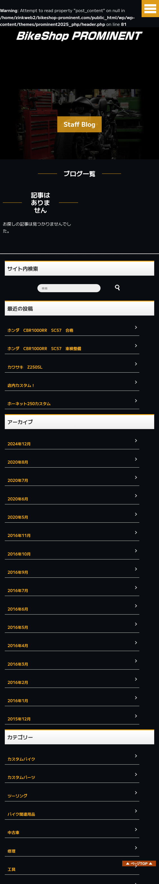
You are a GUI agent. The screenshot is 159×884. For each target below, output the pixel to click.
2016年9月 (18, 572)
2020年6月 (18, 499)
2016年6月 (18, 609)
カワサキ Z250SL (27, 367)
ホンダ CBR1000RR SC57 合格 (40, 330)
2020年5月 (18, 517)
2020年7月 (18, 480)
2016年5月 (18, 627)
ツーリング (17, 796)
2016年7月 (18, 590)
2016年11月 (19, 535)
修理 (11, 851)
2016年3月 (18, 664)
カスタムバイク (21, 759)
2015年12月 (19, 719)
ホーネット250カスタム (29, 403)
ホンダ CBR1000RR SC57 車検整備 (44, 348)
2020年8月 (18, 462)
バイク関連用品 (21, 814)
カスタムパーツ (21, 777)
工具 (11, 869)
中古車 (13, 832)
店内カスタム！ (21, 385)
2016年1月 (18, 700)
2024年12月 (19, 443)
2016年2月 (18, 682)
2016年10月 (19, 554)
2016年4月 (18, 645)
